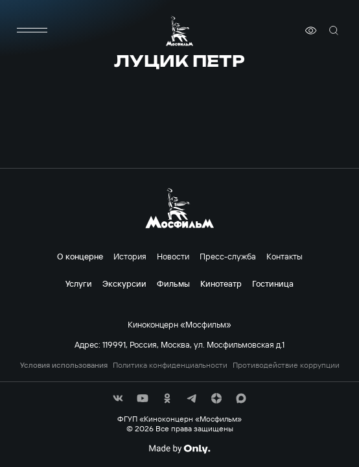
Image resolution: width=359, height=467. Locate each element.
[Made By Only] (179, 449)
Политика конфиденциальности (170, 365)
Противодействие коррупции (286, 365)
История (129, 256)
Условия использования (64, 365)
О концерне (80, 256)
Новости (173, 256)
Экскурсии (124, 283)
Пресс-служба (228, 256)
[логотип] (179, 31)
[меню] (32, 30)
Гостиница (273, 283)
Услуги (78, 283)
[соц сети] (118, 398)
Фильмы (173, 283)
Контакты (284, 256)
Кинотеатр (221, 283)
